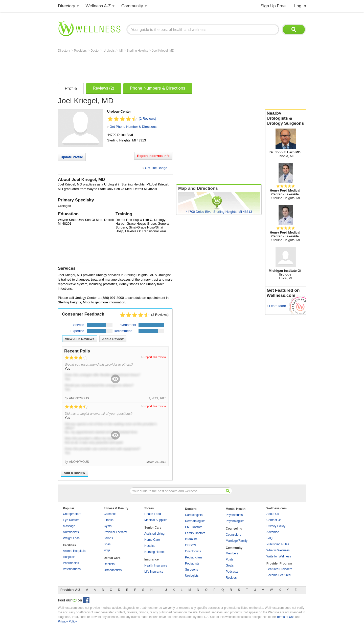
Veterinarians (72, 569)
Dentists (109, 564)
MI (121, 50)
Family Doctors (195, 533)
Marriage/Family (236, 540)
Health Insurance (155, 565)
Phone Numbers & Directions (157, 88)
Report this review (155, 357)
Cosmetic (110, 514)
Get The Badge (156, 168)
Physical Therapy (115, 532)
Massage (69, 526)
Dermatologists (195, 521)
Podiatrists (192, 563)
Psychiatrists (234, 515)
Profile (71, 88)
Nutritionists (71, 532)
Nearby (286, 118)
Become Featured (278, 575)
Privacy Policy (275, 526)
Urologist (109, 50)
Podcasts (232, 571)
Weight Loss (71, 538)
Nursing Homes (154, 552)
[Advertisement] (150, 66)
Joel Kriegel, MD (163, 50)
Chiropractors (72, 514)
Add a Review (113, 339)
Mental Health (235, 509)
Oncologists (193, 551)
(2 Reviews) (147, 118)
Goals (230, 565)
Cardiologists (193, 515)
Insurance (151, 559)
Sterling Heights (138, 50)
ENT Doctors (193, 527)
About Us (272, 514)
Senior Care (152, 527)
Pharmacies (71, 563)
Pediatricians (193, 557)
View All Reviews (79, 339)
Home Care (152, 539)
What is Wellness (278, 550)
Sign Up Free (273, 6)
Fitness (108, 520)
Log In (300, 6)
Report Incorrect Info (153, 156)
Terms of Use (285, 617)
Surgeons (191, 569)
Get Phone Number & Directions (132, 127)
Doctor (96, 50)
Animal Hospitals (74, 551)
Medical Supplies (155, 520)
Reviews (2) (103, 88)
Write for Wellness (278, 556)
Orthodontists (113, 570)
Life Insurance (153, 571)
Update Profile (72, 157)
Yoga (107, 550)
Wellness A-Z (98, 6)
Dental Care (112, 558)
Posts (229, 559)
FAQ (269, 538)
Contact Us (273, 520)
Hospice (149, 546)
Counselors (233, 534)
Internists (191, 539)
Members (232, 553)
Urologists (191, 575)
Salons (108, 538)
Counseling (234, 528)
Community (132, 6)
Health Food (152, 514)
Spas (107, 544)
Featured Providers (279, 569)
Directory (66, 6)
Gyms (107, 526)
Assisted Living (154, 533)
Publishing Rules (277, 544)
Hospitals (69, 557)
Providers (80, 50)
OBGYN (190, 545)
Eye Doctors (71, 520)
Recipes (231, 577)
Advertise (272, 532)
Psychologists (235, 521)
